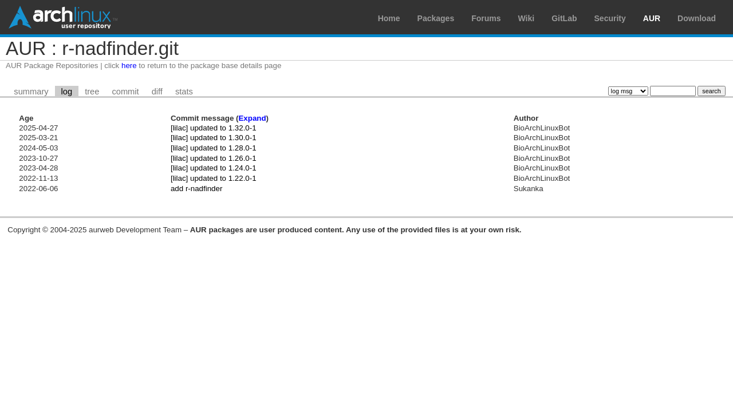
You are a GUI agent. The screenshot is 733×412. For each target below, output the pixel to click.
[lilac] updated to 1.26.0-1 (214, 158)
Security (610, 18)
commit (125, 91)
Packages (436, 18)
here (129, 65)
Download (696, 18)
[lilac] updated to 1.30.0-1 (214, 137)
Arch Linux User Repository (63, 17)
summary (31, 91)
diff (157, 91)
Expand (252, 118)
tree (92, 91)
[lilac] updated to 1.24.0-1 (214, 168)
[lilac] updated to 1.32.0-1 (214, 128)
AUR (651, 18)
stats (184, 91)
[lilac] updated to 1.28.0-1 (214, 148)
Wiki (526, 18)
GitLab (564, 18)
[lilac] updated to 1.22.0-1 (214, 178)
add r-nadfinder (196, 188)
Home (389, 18)
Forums (486, 18)
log (67, 91)
